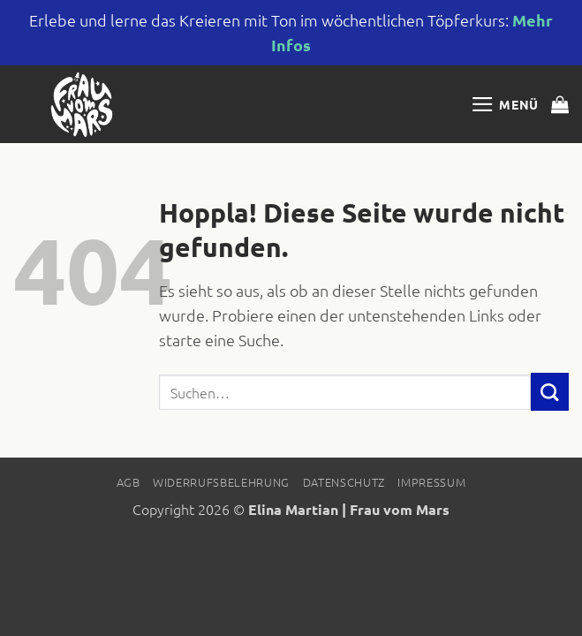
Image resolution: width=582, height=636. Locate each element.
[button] (505, 104)
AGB (128, 481)
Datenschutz (344, 481)
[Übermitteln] (550, 392)
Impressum (431, 481)
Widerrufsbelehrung (221, 481)
